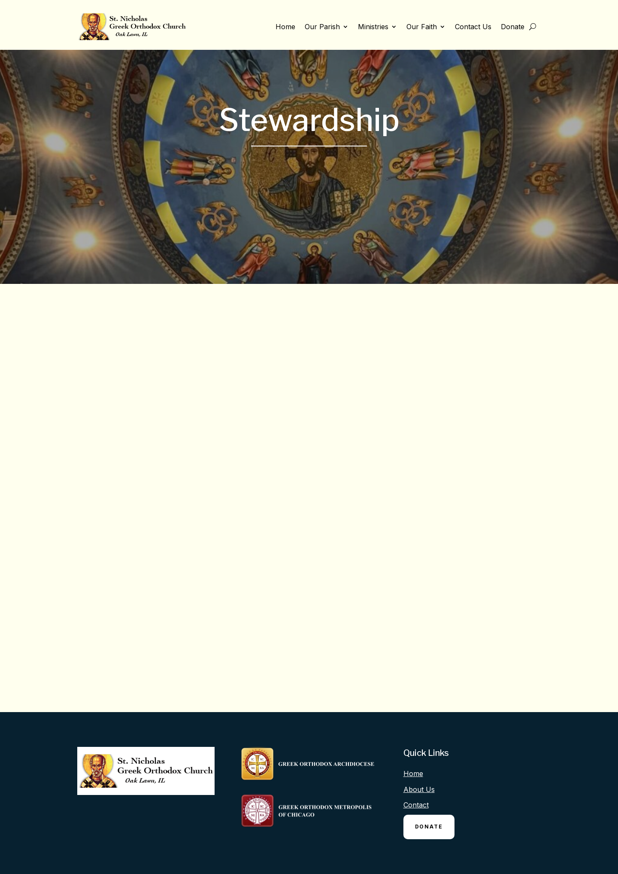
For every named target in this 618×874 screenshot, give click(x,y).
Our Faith (421, 26)
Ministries (373, 26)
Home (285, 26)
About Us (419, 789)
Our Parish (322, 26)
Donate (512, 26)
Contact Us (473, 26)
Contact (416, 805)
